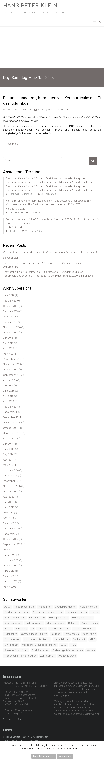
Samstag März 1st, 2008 (50, 109)
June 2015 (8, 390)
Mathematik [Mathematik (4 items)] (79, 639)
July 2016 (8, 337)
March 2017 (9, 316)
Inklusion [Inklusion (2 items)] (55, 633)
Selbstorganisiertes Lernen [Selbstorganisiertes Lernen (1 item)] (68, 650)
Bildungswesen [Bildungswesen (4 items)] (34, 623)
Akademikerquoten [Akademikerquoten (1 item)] (65, 606)
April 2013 (8, 517)
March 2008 (9, 586)
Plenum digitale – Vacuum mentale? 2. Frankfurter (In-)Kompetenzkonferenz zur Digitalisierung (47, 265)
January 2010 (10, 581)
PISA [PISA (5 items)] (73, 644)
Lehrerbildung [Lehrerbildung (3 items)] (61, 639)
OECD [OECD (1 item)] (63, 644)
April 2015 (8, 401)
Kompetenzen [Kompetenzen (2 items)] (12, 639)
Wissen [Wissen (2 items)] (91, 650)
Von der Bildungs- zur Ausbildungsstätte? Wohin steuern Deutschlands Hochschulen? (50, 252)
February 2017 (11, 322)
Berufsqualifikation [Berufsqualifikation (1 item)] (77, 612)
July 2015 (8, 385)
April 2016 (8, 348)
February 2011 (11, 560)
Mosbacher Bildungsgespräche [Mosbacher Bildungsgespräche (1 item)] (39, 644)
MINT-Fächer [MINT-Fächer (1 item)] (11, 644)
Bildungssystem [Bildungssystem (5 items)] (13, 623)
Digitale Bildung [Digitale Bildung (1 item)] (89, 623)
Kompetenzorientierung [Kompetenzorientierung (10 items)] (37, 639)
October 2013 (10, 491)
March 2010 (9, 576)
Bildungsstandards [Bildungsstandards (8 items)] (82, 617)
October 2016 (10, 332)
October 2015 (10, 369)
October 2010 (10, 565)
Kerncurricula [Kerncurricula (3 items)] (71, 633)
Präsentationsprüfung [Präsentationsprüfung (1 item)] (16, 650)
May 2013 (8, 512)
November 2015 (12, 364)
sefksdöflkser (10, 257)
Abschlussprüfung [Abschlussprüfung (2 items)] (25, 606)
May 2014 (8, 454)
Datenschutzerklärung (13, 719)
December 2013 (12, 480)
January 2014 (10, 475)
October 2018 (10, 306)
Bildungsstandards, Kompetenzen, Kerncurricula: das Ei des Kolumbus (52, 101)
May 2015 (8, 396)
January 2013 (10, 533)
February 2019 (11, 300)
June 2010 (8, 570)
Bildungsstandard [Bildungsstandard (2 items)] (58, 617)
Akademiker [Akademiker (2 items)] (45, 606)
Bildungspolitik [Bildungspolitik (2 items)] (37, 617)
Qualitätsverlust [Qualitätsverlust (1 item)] (40, 650)
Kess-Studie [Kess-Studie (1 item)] (89, 633)
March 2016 (9, 353)
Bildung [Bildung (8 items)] (95, 612)
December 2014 (12, 417)
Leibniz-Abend (14, 227)
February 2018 (11, 311)
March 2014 (9, 464)
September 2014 (12, 433)
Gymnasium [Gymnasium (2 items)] (10, 633)
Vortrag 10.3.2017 (15, 208)
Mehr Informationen (43, 756)
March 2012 (9, 549)
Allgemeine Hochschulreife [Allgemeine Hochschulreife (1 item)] (48, 612)
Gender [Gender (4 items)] (42, 628)
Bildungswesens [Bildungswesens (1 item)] (55, 623)
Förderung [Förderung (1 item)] (21, 628)
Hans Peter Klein (30, 5)
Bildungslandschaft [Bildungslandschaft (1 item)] (14, 617)
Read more (12, 143)
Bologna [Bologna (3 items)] (72, 623)
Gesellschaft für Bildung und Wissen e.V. (21, 740)
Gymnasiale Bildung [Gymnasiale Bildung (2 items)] (83, 628)
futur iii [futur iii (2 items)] (8, 628)
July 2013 (8, 502)
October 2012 (10, 539)
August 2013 (10, 496)
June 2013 (8, 507)
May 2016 (8, 343)
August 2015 (10, 380)
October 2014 (10, 427)
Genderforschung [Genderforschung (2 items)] (59, 628)
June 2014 (8, 449)
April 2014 (8, 459)
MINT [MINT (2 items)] (92, 639)
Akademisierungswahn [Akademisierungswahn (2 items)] (16, 612)
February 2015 (11, 406)
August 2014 (10, 438)
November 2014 (12, 422)
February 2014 (11, 470)
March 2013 (9, 523)
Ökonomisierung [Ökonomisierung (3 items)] (67, 655)
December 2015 (12, 359)
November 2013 (12, 486)
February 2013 (11, 528)
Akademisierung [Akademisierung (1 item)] (89, 606)
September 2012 (12, 544)
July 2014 (8, 443)
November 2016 (12, 327)
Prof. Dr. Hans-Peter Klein (19, 109)
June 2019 (8, 295)
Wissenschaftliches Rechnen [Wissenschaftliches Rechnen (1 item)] (20, 655)
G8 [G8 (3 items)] (32, 628)
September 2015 (12, 375)
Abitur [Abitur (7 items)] (7, 606)
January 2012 (10, 555)
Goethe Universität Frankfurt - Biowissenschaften (25, 737)
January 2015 (10, 411)
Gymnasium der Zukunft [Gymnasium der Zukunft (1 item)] (34, 633)
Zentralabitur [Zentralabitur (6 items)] (47, 655)
